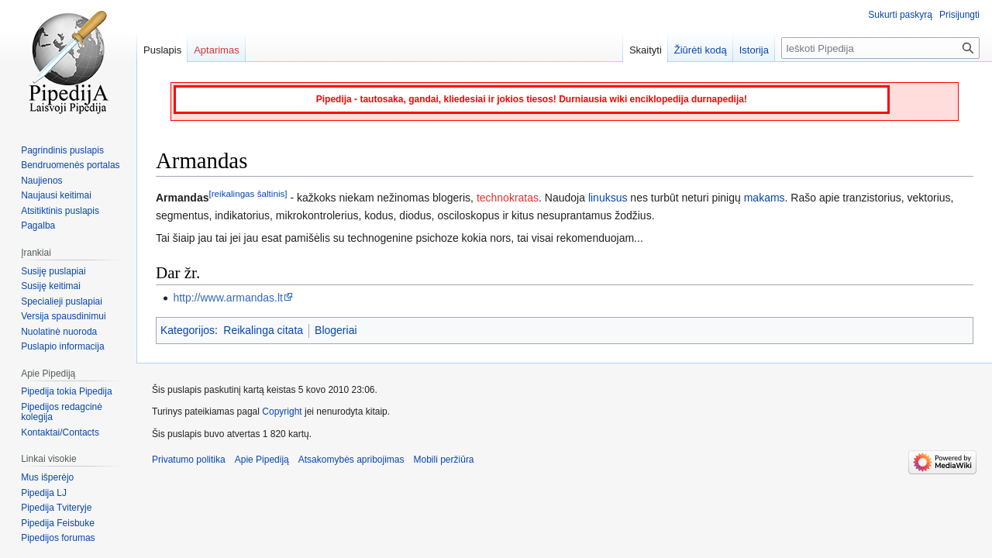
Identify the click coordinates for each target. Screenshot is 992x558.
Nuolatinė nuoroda (59, 331)
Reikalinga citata (263, 330)
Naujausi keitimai (56, 195)
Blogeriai (335, 330)
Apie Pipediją (262, 459)
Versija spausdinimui (63, 316)
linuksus (608, 197)
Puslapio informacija (62, 346)
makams (764, 197)
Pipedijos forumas (58, 537)
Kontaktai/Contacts (60, 432)
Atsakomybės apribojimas (351, 459)
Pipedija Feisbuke (58, 523)
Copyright (281, 411)
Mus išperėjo (47, 477)
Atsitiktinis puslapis (60, 210)
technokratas (508, 197)
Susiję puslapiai (53, 271)
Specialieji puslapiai (61, 301)
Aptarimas (216, 50)
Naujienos (41, 180)
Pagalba (38, 225)
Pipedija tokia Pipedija (66, 391)
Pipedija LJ (44, 492)
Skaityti (645, 50)
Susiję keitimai (51, 286)
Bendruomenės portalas (70, 165)
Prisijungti (959, 14)
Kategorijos (187, 330)
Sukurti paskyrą (900, 14)
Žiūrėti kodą (700, 50)
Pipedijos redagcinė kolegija (61, 412)
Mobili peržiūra (444, 459)
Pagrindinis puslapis (62, 150)
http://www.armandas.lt (228, 297)
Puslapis (162, 50)
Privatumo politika (189, 459)
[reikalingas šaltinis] (247, 194)
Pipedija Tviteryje (56, 507)
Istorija (754, 50)
